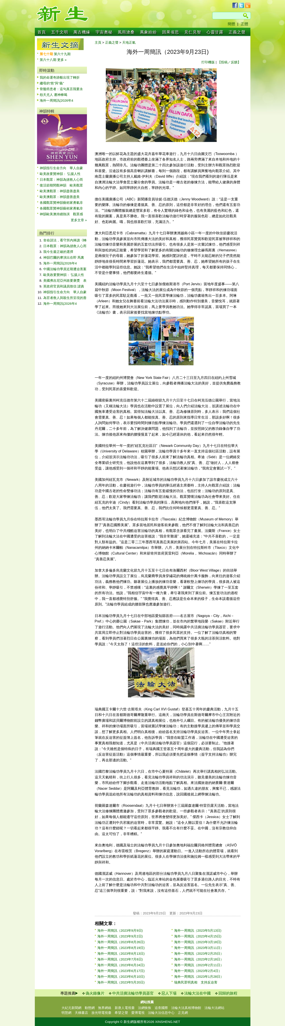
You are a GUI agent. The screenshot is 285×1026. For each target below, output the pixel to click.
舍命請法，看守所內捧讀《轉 (64, 240)
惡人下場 (169, 993)
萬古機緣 (81, 32)
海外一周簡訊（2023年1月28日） (199, 976)
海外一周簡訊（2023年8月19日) (121, 948)
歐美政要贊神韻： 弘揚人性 (60, 174)
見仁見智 (192, 32)
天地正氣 (129, 42)
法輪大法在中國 (197, 993)
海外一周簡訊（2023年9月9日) (120, 930)
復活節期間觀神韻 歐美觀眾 (61, 185)
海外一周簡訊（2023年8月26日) (121, 942)
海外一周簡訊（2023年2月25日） (199, 953)
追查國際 (161, 1008)
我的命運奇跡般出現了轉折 (60, 77)
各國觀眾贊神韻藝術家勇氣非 (61, 202)
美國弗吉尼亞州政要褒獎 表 (64, 280)
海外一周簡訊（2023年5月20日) (121, 982)
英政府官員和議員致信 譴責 (63, 286)
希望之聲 (121, 1012)
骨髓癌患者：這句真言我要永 (61, 89)
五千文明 (59, 32)
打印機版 (208, 62)
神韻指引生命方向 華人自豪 (61, 168)
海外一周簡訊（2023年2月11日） (199, 965)
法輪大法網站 (214, 1008)
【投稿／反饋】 (229, 62)
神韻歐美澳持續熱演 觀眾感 (61, 214)
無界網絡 (104, 1008)
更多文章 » (79, 220)
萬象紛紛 (148, 32)
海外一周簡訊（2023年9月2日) (120, 936)
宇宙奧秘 (104, 32)
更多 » (62, 60)
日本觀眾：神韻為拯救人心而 (61, 179)
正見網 (183, 1012)
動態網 (90, 1008)
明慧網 (66, 1012)
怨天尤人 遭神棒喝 (53, 95)
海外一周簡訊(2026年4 (56, 100)
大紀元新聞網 (71, 1008)
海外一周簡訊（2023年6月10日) (121, 976)
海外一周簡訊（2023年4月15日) (197, 936)
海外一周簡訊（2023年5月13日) (197, 930)
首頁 (41, 32)
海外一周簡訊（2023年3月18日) (197, 942)
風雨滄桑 (126, 32)
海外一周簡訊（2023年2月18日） (199, 959)
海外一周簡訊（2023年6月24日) (121, 965)
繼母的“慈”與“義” (52, 83)
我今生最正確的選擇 (58, 252)
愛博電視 (138, 1012)
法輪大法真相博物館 (186, 1008)
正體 (244, 24)
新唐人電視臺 (125, 1008)
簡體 (231, 24)
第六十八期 (48, 60)
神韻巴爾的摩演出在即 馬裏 (63, 257)
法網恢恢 (144, 1008)
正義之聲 (237, 32)
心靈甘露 (214, 32)
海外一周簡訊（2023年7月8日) (120, 959)
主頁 (98, 42)
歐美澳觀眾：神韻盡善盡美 (61, 191)
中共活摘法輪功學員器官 (133, 993)
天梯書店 (81, 1012)
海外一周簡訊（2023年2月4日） (198, 971)
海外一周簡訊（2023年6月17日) (121, 971)
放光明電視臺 (101, 1012)
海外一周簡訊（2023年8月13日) (121, 953)
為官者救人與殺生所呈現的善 (64, 298)
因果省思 (170, 32)
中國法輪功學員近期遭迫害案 (64, 269)
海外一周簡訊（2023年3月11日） (199, 948)
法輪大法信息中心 (161, 1012)
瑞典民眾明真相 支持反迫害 (195, 982)
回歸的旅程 (227, 993)
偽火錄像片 (95, 993)
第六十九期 (62, 54)
